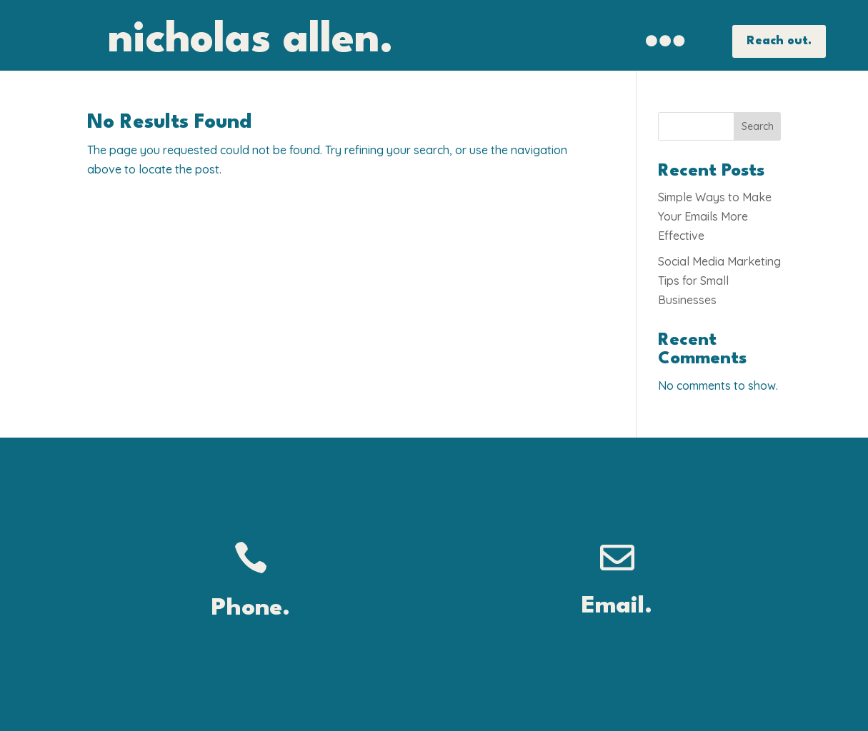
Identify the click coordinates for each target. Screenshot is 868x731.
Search (758, 126)
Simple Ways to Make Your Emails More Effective (715, 216)
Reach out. (779, 41)
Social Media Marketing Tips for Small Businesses (719, 280)
